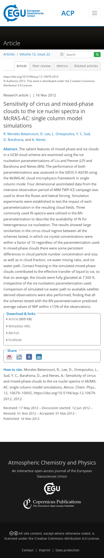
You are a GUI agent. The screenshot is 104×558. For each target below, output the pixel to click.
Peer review (42, 66)
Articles (9, 54)
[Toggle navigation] (94, 13)
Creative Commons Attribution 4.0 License (66, 538)
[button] (62, 54)
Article (22, 66)
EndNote (15, 340)
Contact (28, 550)
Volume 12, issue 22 (35, 54)
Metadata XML (19, 326)
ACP (67, 13)
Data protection (67, 550)
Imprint (44, 550)
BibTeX (13, 333)
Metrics (62, 66)
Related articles (86, 66)
